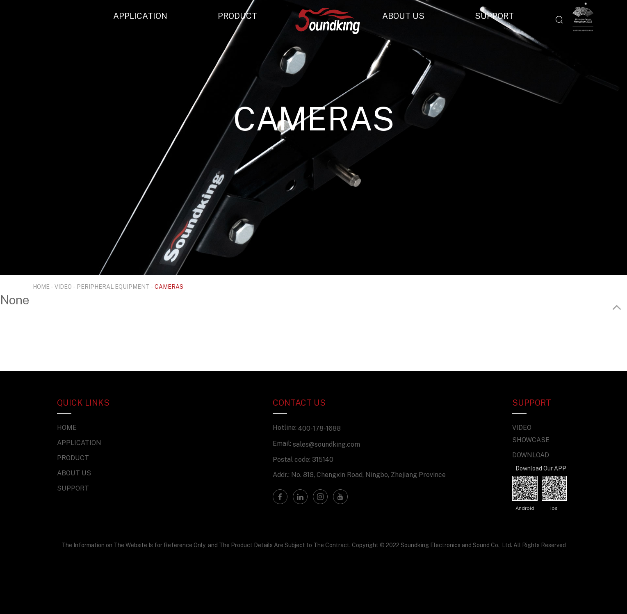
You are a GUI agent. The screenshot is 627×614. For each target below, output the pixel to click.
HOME (41, 286)
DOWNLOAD (530, 455)
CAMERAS (169, 286)
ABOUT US (403, 16)
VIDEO (63, 286)
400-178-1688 (319, 428)
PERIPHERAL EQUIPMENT (113, 286)
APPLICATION (140, 16)
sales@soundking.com (326, 444)
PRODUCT (237, 16)
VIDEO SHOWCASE (530, 433)
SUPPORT (494, 16)
